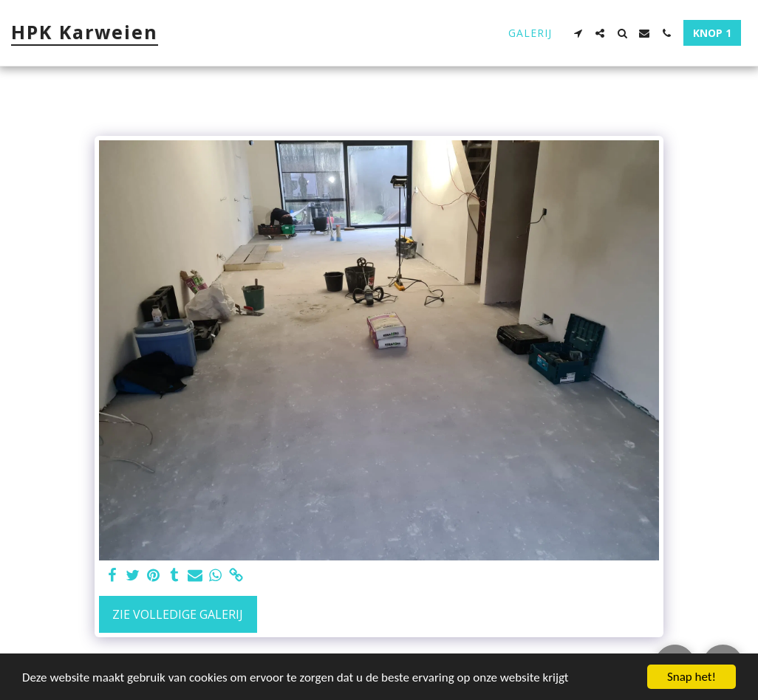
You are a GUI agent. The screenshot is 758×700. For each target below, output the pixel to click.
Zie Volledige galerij (177, 614)
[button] (577, 33)
